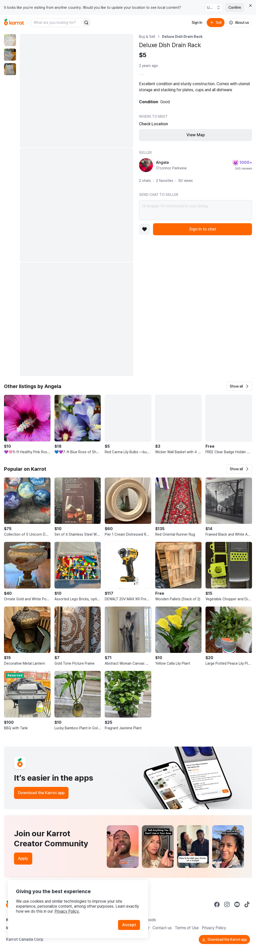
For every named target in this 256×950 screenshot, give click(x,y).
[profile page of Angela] (146, 165)
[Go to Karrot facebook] (217, 904)
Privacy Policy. (67, 911)
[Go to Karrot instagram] (227, 904)
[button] (239, 386)
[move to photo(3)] (10, 69)
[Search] (86, 22)
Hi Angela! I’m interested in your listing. (195, 210)
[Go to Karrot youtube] (237, 904)
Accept (129, 924)
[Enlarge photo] (76, 90)
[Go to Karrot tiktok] (247, 904)
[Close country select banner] (250, 5)
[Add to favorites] (144, 229)
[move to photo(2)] (10, 55)
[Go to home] (14, 22)
